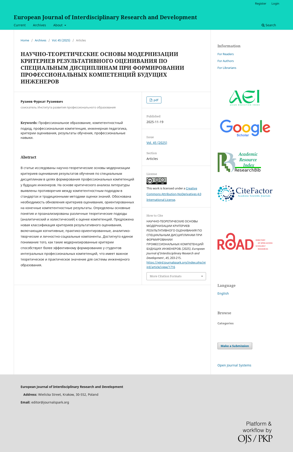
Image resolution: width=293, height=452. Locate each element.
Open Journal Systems (234, 365)
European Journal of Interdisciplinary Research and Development (105, 17)
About (58, 25)
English (223, 293)
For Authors (225, 61)
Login (275, 3)
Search (269, 25)
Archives (39, 25)
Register (260, 3)
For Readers (225, 54)
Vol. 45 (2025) (61, 40)
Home (25, 40)
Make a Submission (235, 346)
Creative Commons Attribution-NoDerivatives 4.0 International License (173, 194)
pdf (155, 100)
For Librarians (226, 68)
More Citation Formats (166, 276)
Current (20, 25)
